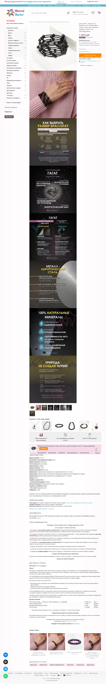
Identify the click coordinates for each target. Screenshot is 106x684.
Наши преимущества (72, 452)
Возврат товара (96, 5)
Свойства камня (52, 452)
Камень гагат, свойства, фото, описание (41, 509)
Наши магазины (59, 5)
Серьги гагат (43, 665)
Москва (62, 1)
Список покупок (11, 107)
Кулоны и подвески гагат (57, 665)
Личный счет (28, 673)
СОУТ (47, 675)
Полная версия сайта (52, 680)
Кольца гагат (80, 665)
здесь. (39, 518)
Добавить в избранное (86, 65)
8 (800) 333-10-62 (92, 1)
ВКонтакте (67, 675)
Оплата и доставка (71, 5)
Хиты (44, 5)
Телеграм (53, 675)
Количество (82, 49)
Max (60, 675)
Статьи (85, 673)
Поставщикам (19, 673)
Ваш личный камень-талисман (15, 23)
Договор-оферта (38, 673)
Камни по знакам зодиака (14, 102)
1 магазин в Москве (61, 3)
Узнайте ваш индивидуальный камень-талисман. (79, 503)
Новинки (50, 5)
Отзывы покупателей (66, 673)
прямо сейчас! (75, 623)
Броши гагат (90, 665)
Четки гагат (70, 665)
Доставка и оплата (84, 452)
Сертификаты (86, 5)
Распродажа (11, 21)
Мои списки (9, 116)
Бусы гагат (34, 665)
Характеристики (42, 452)
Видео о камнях (39, 675)
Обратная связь (93, 673)
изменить (43, 565)
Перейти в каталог (71, 621)
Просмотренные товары (34, 5)
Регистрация (80, 12)
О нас (79, 5)
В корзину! (43, 448)
